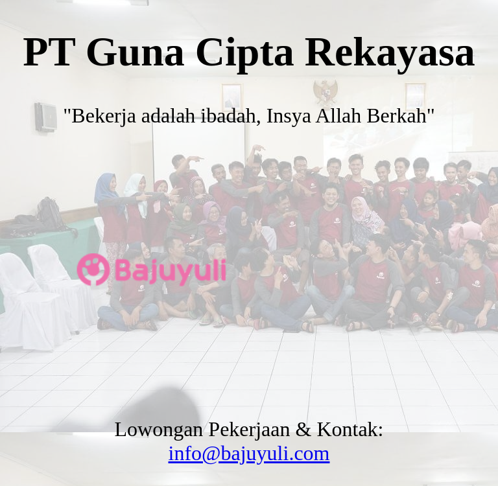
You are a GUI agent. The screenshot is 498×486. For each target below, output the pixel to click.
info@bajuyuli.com (249, 453)
